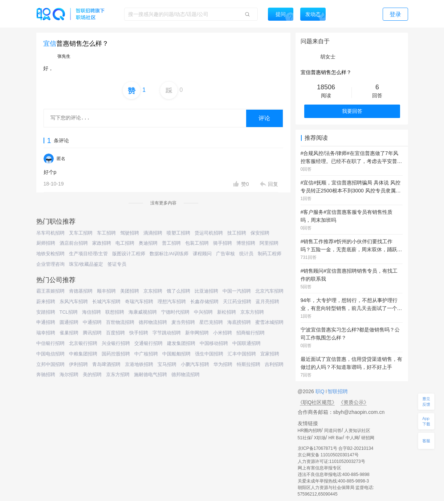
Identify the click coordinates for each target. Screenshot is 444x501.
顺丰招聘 (106, 291)
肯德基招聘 (81, 291)
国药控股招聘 (116, 354)
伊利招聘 (78, 364)
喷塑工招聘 (178, 233)
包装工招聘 (197, 243)
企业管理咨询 (50, 264)
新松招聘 (226, 312)
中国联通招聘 (246, 343)
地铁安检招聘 (50, 253)
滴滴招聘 (152, 233)
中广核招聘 (146, 354)
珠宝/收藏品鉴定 (86, 264)
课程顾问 (202, 253)
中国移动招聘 (214, 343)
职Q (320, 391)
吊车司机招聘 (50, 233)
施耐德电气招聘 (150, 374)
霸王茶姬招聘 (50, 291)
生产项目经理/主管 (88, 253)
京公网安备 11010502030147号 (328, 454)
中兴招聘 (203, 312)
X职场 (320, 437)
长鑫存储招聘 (204, 301)
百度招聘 (115, 332)
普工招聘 (171, 243)
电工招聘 (124, 243)
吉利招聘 (274, 364)
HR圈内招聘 (309, 430)
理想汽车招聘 (172, 301)
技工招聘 (236, 233)
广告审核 (225, 253)
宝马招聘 (167, 364)
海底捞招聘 (239, 322)
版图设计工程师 (128, 253)
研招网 (367, 437)
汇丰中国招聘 (242, 354)
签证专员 (116, 264)
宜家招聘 (269, 354)
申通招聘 (45, 322)
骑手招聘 (222, 243)
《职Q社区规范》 (317, 402)
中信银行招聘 (50, 343)
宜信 (49, 43)
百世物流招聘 (120, 322)
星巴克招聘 (211, 322)
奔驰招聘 (45, 374)
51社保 (304, 437)
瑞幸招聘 (45, 332)
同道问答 (333, 430)
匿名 (61, 158)
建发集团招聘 (181, 343)
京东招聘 (152, 291)
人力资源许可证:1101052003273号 (331, 461)
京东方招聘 (252, 312)
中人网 (352, 437)
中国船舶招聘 (176, 354)
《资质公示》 (353, 402)
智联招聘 (337, 391)
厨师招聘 (45, 243)
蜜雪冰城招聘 (269, 322)
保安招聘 (259, 233)
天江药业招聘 (237, 301)
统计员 (246, 253)
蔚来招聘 (45, 301)
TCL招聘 (69, 312)
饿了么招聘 (178, 291)
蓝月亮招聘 (267, 301)
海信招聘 (91, 312)
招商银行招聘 (250, 332)
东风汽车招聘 (74, 301)
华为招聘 (222, 364)
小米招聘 (222, 332)
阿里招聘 (269, 243)
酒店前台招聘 (74, 243)
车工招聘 (106, 233)
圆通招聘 (69, 322)
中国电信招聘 (50, 354)
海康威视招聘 (143, 312)
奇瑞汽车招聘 (139, 301)
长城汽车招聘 (106, 301)
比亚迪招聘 (206, 291)
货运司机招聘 (209, 233)
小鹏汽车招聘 (195, 364)
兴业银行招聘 (116, 343)
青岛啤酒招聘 (106, 364)
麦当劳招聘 (183, 322)
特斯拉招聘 (248, 364)
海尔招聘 (69, 374)
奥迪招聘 (148, 243)
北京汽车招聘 (269, 291)
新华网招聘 (197, 332)
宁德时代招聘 (175, 312)
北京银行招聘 (83, 343)
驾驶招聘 (129, 233)
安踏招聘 (45, 312)
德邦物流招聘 (153, 322)
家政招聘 (101, 243)
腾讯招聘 (92, 332)
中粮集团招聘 (83, 354)
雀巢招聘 (69, 332)
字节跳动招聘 (166, 332)
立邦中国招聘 (50, 364)
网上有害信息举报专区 (319, 468)
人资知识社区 (357, 430)
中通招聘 (92, 322)
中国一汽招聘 (237, 291)
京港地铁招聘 (139, 364)
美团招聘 (129, 291)
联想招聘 (114, 312)
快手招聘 (138, 332)
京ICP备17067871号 (317, 448)
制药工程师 (269, 253)
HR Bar (335, 437)
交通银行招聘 (148, 343)
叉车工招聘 (81, 233)
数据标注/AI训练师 (169, 253)
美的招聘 (92, 374)
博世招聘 (245, 243)
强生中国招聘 (209, 354)
